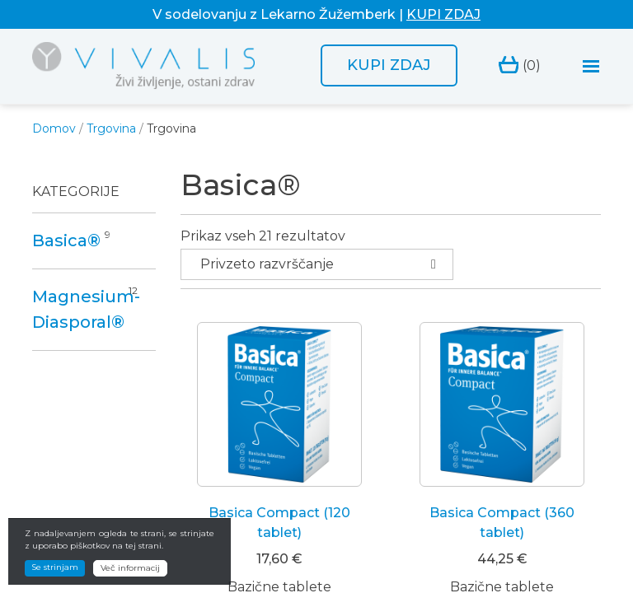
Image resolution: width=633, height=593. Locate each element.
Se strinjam (54, 580)
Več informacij (130, 581)
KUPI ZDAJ (443, 14)
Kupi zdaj (389, 65)
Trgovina (111, 128)
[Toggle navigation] (591, 66)
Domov (54, 128)
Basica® (66, 240)
